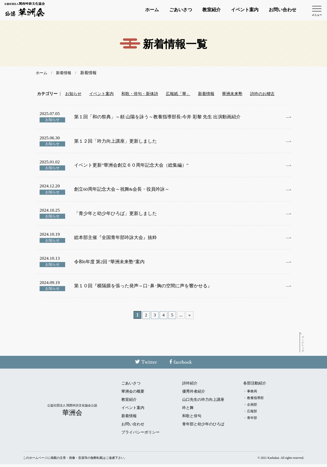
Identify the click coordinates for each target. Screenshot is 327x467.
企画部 (252, 407)
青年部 (252, 420)
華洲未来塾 (232, 94)
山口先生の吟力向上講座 (203, 402)
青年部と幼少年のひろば (203, 427)
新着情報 (206, 94)
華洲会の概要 (132, 394)
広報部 (252, 414)
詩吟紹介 (189, 386)
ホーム (152, 10)
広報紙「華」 (178, 94)
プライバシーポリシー (140, 435)
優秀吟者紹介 (193, 394)
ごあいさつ (180, 10)
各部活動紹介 (254, 386)
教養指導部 (255, 400)
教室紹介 (211, 10)
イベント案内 (245, 10)
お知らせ (73, 94)
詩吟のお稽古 (262, 94)
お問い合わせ (282, 10)
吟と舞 (188, 411)
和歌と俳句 (191, 419)
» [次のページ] (190, 318)
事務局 (252, 394)
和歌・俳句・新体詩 (139, 94)
